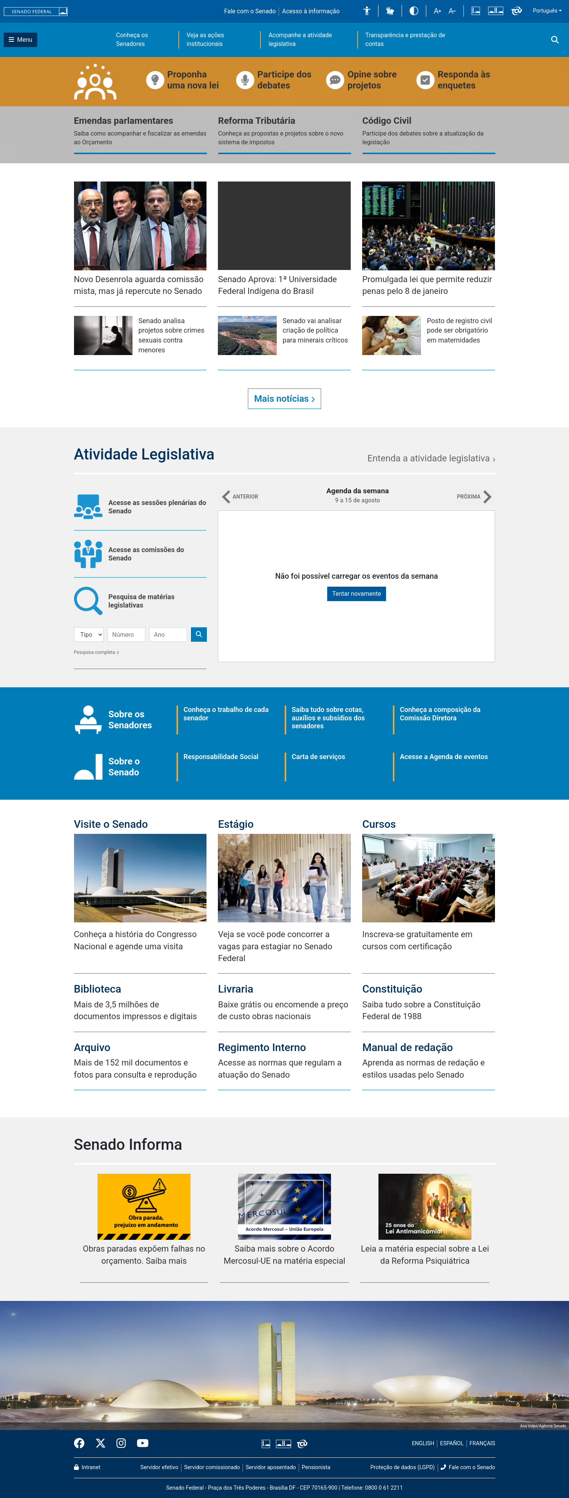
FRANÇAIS (482, 1443)
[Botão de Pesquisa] (199, 634)
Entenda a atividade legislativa (431, 458)
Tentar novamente (356, 593)
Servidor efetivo (159, 1467)
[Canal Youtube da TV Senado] (140, 1443)
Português (545, 11)
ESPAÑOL (451, 1443)
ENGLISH (423, 1443)
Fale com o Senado (250, 11)
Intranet (87, 1467)
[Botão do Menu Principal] (20, 40)
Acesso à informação (310, 11)
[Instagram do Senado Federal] (121, 1443)
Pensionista (316, 1467)
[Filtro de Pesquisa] (89, 634)
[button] (366, 10)
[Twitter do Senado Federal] (100, 1443)
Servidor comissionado (212, 1467)
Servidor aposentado (271, 1467)
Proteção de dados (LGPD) (402, 1467)
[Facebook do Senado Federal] (82, 1443)
